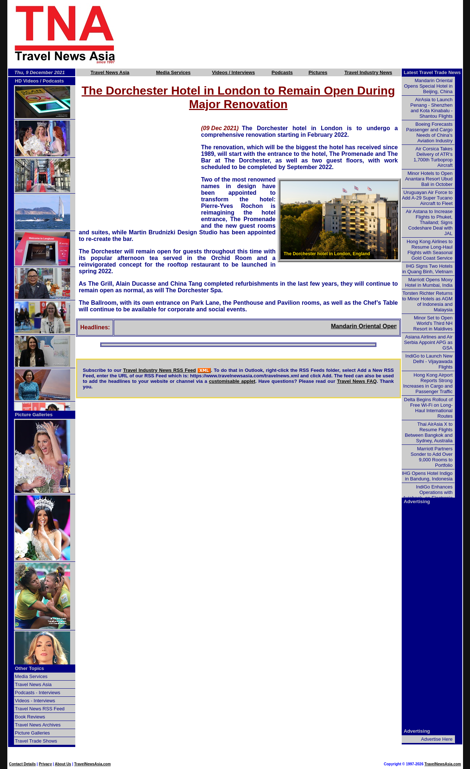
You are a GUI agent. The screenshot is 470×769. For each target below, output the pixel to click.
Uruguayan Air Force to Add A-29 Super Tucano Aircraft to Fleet (427, 198)
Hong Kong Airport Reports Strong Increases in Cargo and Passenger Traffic (427, 383)
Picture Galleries (34, 414)
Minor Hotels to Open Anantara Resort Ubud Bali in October (428, 179)
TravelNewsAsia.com (92, 764)
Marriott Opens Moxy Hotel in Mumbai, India (428, 282)
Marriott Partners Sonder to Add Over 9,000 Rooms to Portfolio (431, 457)
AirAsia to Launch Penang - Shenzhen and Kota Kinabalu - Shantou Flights (432, 108)
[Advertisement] (301, 34)
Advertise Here (437, 739)
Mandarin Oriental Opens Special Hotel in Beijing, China (428, 86)
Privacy (45, 764)
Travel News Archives (38, 725)
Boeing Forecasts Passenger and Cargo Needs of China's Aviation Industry (429, 132)
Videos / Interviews (233, 72)
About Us (63, 764)
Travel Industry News (368, 72)
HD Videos (27, 81)
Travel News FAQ (357, 381)
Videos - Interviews (35, 700)
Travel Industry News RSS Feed (159, 370)
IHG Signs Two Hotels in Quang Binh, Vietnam (427, 268)
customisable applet (232, 381)
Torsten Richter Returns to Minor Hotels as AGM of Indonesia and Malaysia (427, 301)
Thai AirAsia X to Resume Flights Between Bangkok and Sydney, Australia (428, 432)
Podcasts (282, 72)
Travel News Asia (110, 72)
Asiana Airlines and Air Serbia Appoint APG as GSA (428, 342)
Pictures (317, 72)
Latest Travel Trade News (432, 72)
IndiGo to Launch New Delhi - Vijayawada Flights (429, 361)
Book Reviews (30, 716)
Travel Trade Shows (36, 741)
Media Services (173, 72)
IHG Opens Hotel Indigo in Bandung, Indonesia (427, 475)
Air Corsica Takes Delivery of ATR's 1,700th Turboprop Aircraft (432, 157)
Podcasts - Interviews (38, 692)
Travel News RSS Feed (40, 708)
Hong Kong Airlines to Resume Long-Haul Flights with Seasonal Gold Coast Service (429, 250)
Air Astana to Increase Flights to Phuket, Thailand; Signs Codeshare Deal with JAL (429, 222)
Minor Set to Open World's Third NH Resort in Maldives (433, 323)
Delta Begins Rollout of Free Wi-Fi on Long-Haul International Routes (428, 408)
